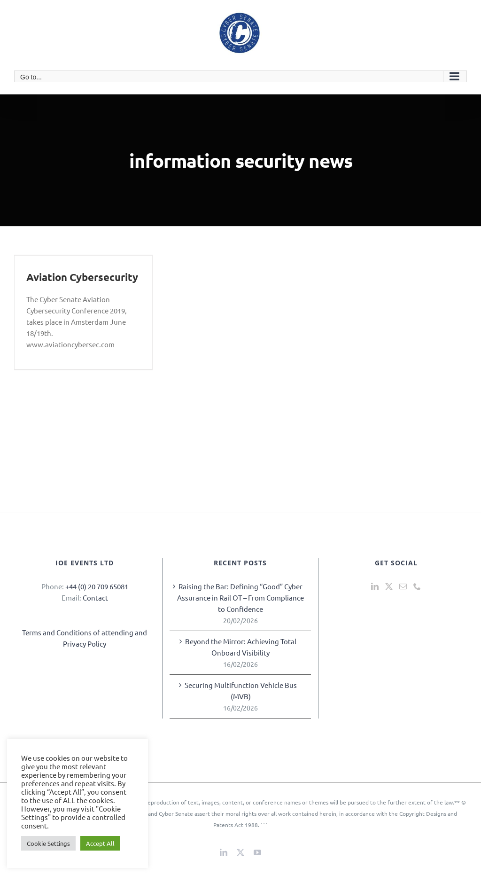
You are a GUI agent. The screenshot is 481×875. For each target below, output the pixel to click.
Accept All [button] (100, 843)
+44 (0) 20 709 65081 (96, 586)
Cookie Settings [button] (48, 843)
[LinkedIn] (375, 586)
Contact (95, 597)
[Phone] (417, 586)
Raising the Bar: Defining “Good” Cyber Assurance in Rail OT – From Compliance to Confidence (240, 597)
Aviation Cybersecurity (82, 277)
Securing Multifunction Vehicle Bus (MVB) (241, 690)
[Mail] (403, 586)
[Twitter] (389, 586)
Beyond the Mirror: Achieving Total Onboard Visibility (240, 647)
